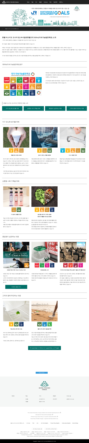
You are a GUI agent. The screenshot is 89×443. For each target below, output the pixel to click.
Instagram (46, 409)
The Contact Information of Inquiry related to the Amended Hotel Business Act (43, 412)
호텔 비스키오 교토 (40, 432)
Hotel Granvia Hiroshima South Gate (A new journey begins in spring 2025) (44, 435)
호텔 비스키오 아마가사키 (54, 432)
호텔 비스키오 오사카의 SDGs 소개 (17, 422)
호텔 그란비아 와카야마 (63, 431)
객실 (32, 2)
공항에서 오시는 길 (69, 398)
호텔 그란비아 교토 (24, 431)
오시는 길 (45, 2)
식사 (36, 2)
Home (28, 2)
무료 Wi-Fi (54, 398)
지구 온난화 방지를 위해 (12, 108)
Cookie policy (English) (66, 422)
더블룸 (26, 401)
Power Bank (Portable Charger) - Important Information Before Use (44, 418)
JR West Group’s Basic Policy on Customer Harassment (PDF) (43, 416)
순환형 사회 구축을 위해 (33, 108)
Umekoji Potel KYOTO (26, 434)
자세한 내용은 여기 (16, 287)
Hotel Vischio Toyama (67, 432)
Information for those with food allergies (43, 414)
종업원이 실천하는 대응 (55, 108)
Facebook (43, 409)
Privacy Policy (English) (55, 422)
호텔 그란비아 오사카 (37, 431)
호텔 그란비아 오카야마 (49, 431)
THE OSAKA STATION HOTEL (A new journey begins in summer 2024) (51, 434)
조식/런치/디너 (41, 398)
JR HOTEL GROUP (50, 428)
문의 (37, 422)
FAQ (50, 2)
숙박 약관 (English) (44, 422)
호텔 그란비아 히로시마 (22, 432)
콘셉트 (40, 2)
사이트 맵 (28, 422)
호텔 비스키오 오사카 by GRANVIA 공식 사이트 (47, 440)
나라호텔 (32, 432)
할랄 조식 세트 (41, 401)
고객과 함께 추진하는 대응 (77, 108)
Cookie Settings (75, 422)
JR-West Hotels (36, 428)
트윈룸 (26, 398)
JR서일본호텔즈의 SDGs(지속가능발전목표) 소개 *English (44, 348)
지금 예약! (55, 2)
